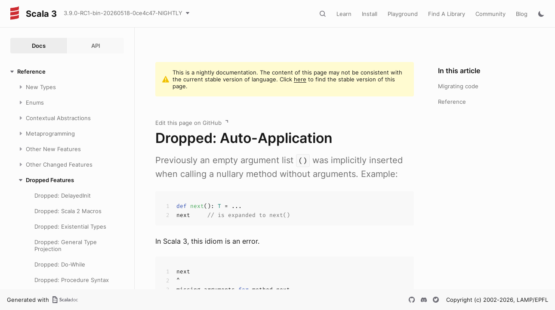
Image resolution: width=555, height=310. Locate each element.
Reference (452, 101)
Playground (403, 13)
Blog (521, 13)
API (95, 45)
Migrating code (458, 86)
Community (490, 13)
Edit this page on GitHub (188, 122)
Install (369, 13)
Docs (39, 45)
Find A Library (446, 13)
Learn (344, 13)
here (300, 79)
